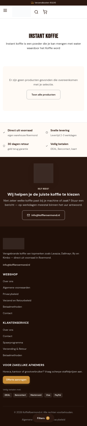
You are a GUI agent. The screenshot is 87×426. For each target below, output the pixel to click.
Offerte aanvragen (16, 379)
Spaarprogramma (13, 342)
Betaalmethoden (12, 306)
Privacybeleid (10, 294)
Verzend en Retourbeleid (17, 300)
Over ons (8, 281)
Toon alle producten (43, 94)
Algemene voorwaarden (16, 287)
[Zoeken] (36, 12)
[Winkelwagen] (45, 12)
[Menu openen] (7, 12)
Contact (7, 313)
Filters (43, 418)
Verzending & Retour (14, 348)
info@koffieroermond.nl (43, 215)
